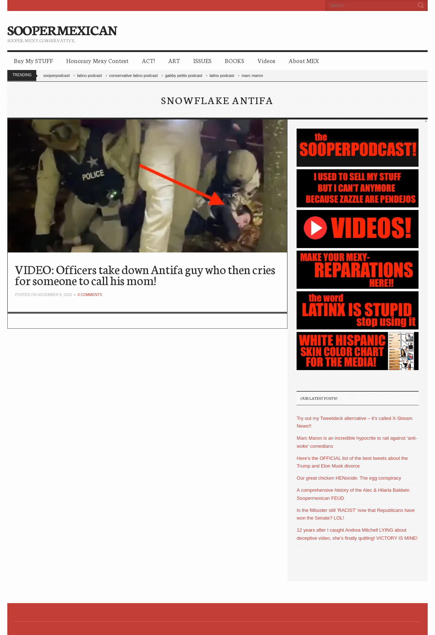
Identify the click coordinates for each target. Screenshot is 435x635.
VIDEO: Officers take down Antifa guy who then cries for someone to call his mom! (145, 275)
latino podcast (89, 75)
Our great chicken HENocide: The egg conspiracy (349, 478)
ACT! (148, 60)
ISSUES (202, 60)
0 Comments (90, 295)
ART (174, 60)
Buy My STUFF (33, 60)
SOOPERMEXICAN (62, 29)
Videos (266, 60)
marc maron (252, 75)
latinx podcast (221, 75)
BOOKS (234, 60)
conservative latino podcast (133, 75)
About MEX (304, 60)
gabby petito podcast (183, 75)
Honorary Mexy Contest (97, 60)
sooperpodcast (56, 75)
